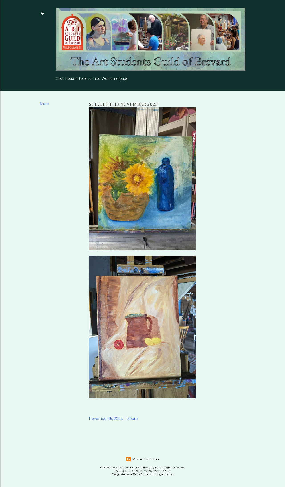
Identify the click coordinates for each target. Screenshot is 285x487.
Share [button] (44, 104)
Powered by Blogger (142, 459)
